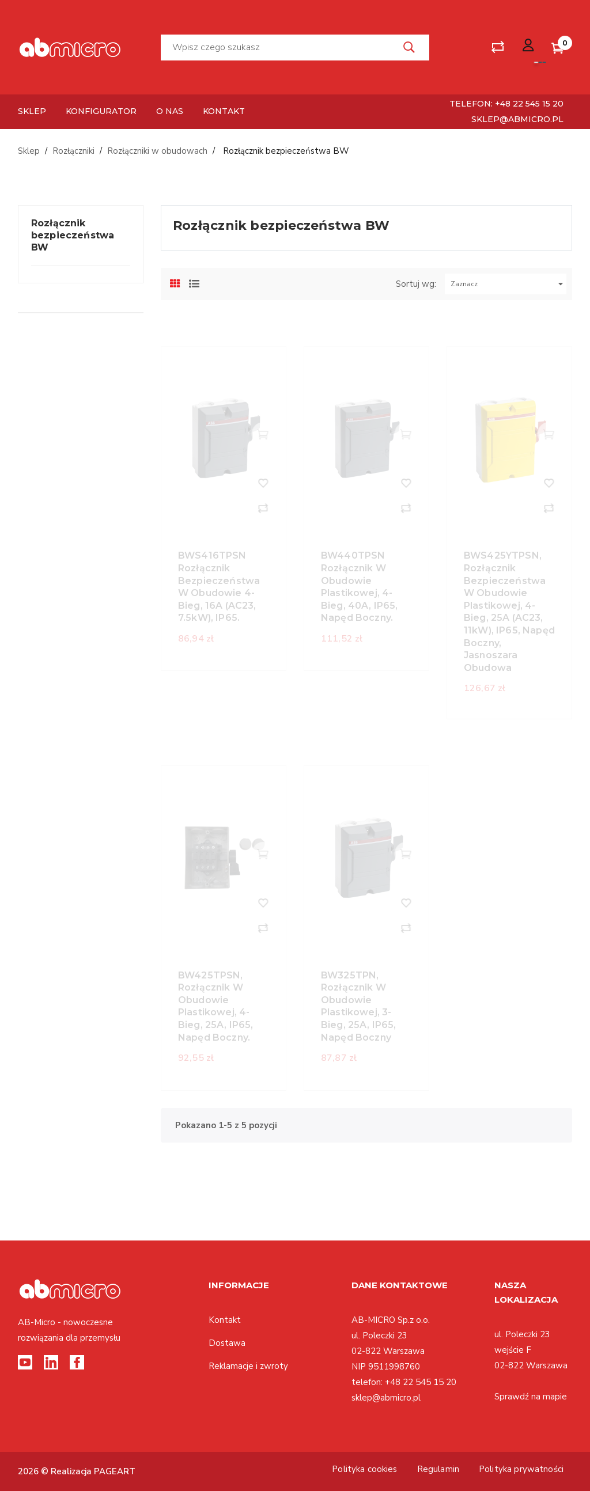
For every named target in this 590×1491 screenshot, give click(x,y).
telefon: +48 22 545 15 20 (506, 103)
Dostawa (227, 1343)
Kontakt (225, 1320)
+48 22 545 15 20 (420, 1382)
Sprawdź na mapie (530, 1396)
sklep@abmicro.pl (517, 119)
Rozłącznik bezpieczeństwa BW (72, 235)
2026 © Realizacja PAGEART (76, 1471)
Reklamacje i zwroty (248, 1366)
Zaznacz (508, 284)
